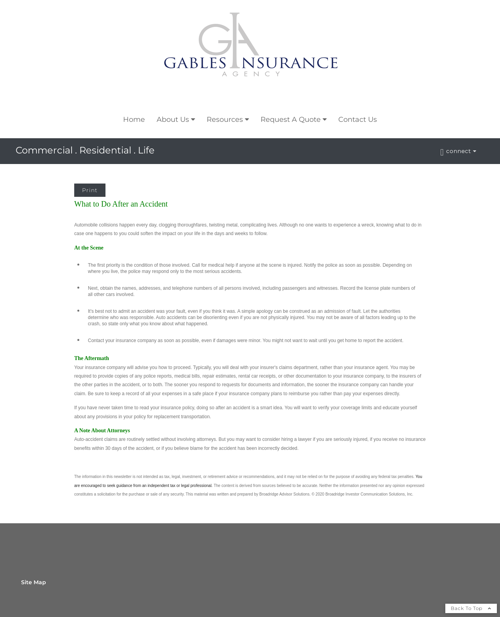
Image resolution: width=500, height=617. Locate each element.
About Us (173, 119)
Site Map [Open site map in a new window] (33, 582)
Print (90, 190)
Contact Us (357, 119)
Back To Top (471, 608)
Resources (225, 119)
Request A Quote (291, 119)
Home (134, 119)
